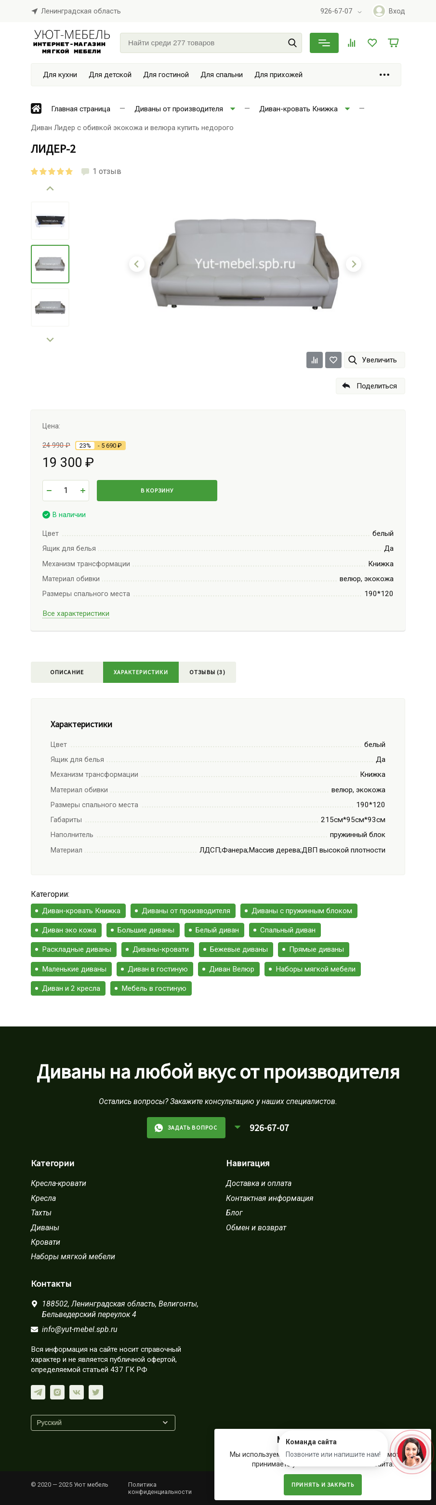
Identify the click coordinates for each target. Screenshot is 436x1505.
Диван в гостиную (158, 969)
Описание (67, 672)
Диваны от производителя (186, 910)
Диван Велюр (231, 969)
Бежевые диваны (239, 949)
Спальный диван (288, 930)
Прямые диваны (316, 949)
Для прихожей (278, 74)
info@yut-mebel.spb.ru (80, 1329)
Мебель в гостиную (153, 988)
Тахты (41, 1212)
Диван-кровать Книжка (81, 910)
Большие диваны (146, 930)
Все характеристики (75, 613)
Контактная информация (270, 1198)
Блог (234, 1212)
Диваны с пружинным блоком (301, 910)
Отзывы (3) (207, 672)
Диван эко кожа (69, 930)
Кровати (45, 1242)
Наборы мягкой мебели (316, 969)
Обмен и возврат (256, 1227)
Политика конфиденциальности (160, 1488)
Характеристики (141, 672)
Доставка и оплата (258, 1183)
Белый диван (217, 930)
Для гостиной (166, 74)
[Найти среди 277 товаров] (211, 43)
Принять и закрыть (322, 1484)
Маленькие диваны (74, 969)
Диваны (45, 1227)
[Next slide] (50, 339)
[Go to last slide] (50, 189)
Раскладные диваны (76, 949)
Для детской (110, 74)
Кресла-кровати (58, 1183)
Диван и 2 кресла (71, 988)
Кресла (43, 1198)
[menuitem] (50, 220)
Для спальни (221, 74)
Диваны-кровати (160, 949)
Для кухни (60, 74)
